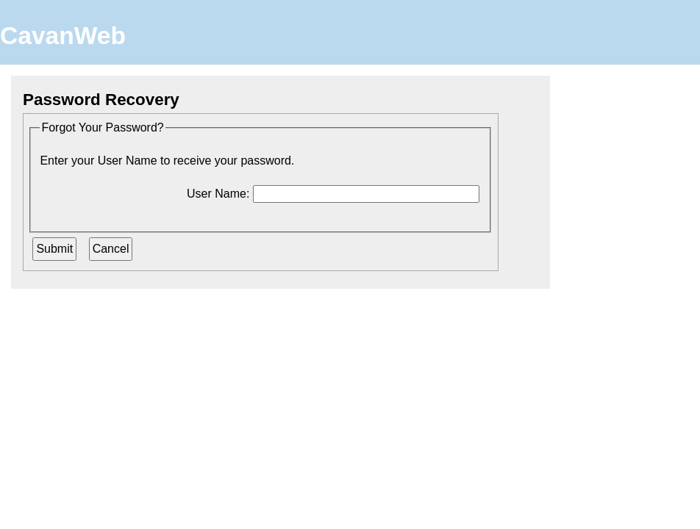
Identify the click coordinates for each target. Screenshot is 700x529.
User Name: (218, 193)
